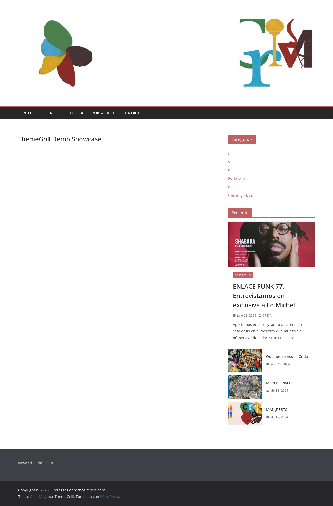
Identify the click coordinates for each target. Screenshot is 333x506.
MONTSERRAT (278, 383)
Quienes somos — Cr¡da (287, 356)
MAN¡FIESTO (277, 409)
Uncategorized (240, 195)
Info (26, 112)
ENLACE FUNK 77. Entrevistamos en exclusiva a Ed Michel (264, 295)
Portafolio (103, 112)
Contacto (132, 112)
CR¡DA (267, 315)
